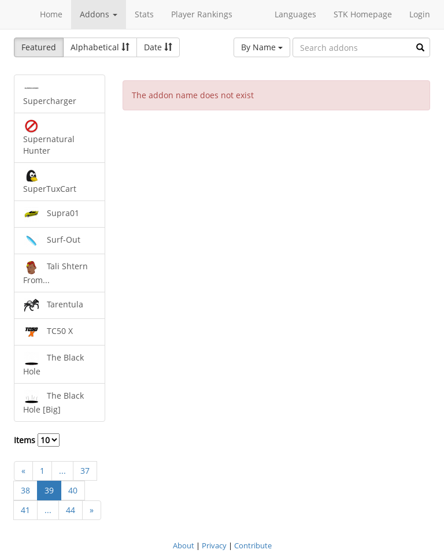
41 (25, 509)
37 (85, 470)
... (62, 470)
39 (49, 490)
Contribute (253, 545)
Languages (295, 14)
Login (419, 14)
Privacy (214, 545)
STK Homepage (363, 14)
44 (70, 509)
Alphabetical (100, 47)
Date (158, 47)
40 (72, 490)
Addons (98, 14)
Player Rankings (201, 14)
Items (37, 440)
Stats (144, 14)
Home (51, 14)
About (183, 545)
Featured (38, 47)
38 (25, 490)
